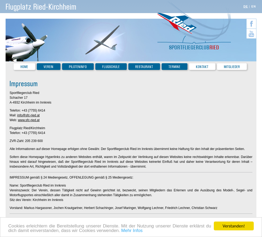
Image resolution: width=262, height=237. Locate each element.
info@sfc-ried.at (28, 115)
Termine (175, 67)
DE (245, 6)
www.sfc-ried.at (28, 120)
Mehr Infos (131, 230)
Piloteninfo (78, 67)
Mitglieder (232, 67)
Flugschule (111, 67)
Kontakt (202, 67)
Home (24, 67)
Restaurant (144, 67)
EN (253, 6)
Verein (49, 67)
